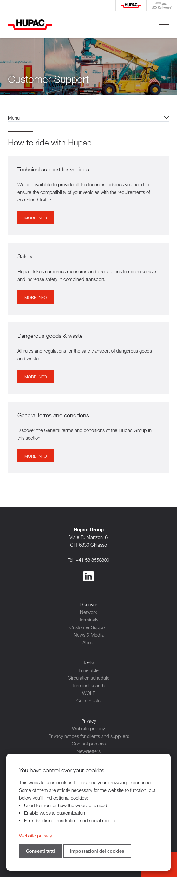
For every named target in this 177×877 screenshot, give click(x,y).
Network (88, 612)
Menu (14, 117)
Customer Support (88, 627)
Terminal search (88, 685)
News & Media (89, 635)
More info (35, 217)
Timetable (88, 670)
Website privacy (88, 728)
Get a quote (88, 700)
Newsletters (88, 751)
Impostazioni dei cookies (97, 851)
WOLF (88, 693)
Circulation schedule (88, 678)
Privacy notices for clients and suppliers (88, 736)
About (88, 642)
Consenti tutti (40, 851)
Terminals (88, 619)
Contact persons (89, 743)
